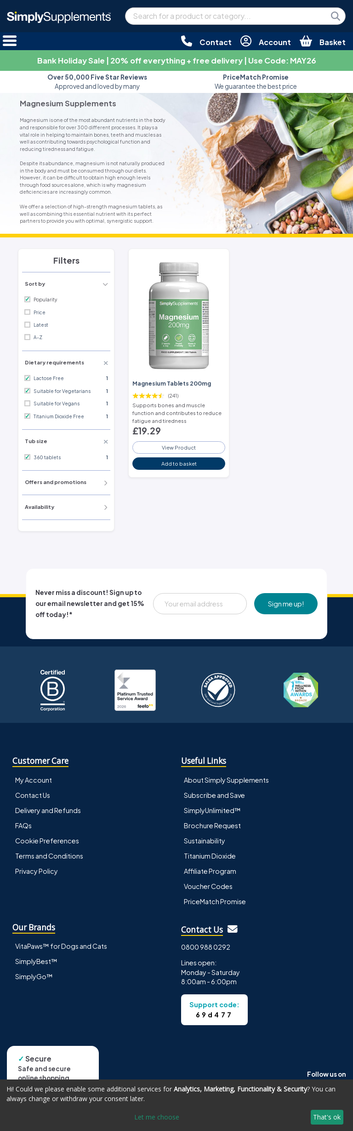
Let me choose (156, 1117)
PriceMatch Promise (215, 901)
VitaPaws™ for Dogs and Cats (61, 946)
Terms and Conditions (49, 856)
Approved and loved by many (97, 81)
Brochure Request (212, 825)
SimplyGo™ (34, 976)
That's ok (327, 1117)
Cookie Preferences (47, 841)
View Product (179, 447)
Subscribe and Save (214, 795)
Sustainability (204, 841)
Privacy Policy (36, 871)
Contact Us (32, 795)
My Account (33, 780)
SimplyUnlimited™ (212, 810)
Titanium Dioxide (210, 856)
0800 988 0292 (205, 947)
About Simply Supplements (226, 780)
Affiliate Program (210, 871)
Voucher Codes (208, 886)
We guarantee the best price (256, 81)
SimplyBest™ (36, 961)
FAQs (23, 825)
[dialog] (176, 1105)
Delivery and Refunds (48, 810)
